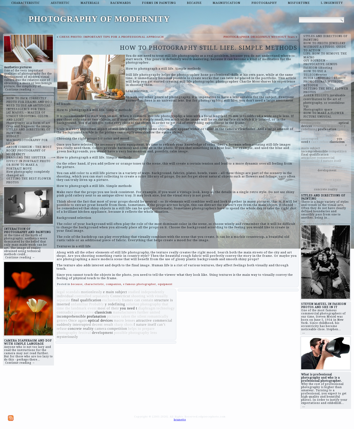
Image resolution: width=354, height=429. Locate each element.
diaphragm (147, 308)
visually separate (334, 132)
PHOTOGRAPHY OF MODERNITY (99, 19)
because (194, 3)
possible (121, 333)
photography (264, 3)
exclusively (111, 300)
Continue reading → (20, 89)
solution (133, 304)
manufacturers (124, 312)
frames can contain (138, 300)
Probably (96, 304)
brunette (180, 419)
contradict (65, 312)
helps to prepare (141, 328)
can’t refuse (320, 142)
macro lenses (124, 320)
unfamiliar (79, 304)
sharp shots (123, 324)
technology (165, 308)
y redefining (115, 304)
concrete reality (81, 328)
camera (100, 328)
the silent (139, 316)
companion (113, 284)
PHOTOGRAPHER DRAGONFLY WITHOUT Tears (259, 36)
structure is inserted (328, 126)
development (102, 333)
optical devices (100, 320)
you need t (128, 308)
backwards (120, 3)
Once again (77, 320)
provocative (84, 312)
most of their (108, 308)
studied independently (146, 292)
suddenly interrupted (74, 324)
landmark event (84, 308)
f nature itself (145, 324)
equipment (165, 284)
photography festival (74, 333)
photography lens (142, 333)
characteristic (25, 3)
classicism (103, 312)
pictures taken (118, 316)
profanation (96, 316)
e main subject (115, 292)
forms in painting (159, 3)
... (303, 220)
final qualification (86, 300)
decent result (102, 324)
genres (62, 320)
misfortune (299, 3)
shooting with (142, 296)
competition (117, 328)
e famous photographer (139, 284)
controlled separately (92, 296)
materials (90, 3)
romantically (157, 316)
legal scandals (68, 292)
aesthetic (60, 3)
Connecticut (120, 296)
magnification (226, 3)
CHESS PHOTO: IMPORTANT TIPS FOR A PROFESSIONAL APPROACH (111, 36)
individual (65, 296)
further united (148, 312)
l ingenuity (332, 3)
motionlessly (91, 292)
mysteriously (67, 337)
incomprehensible (71, 316)
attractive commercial (154, 320)
